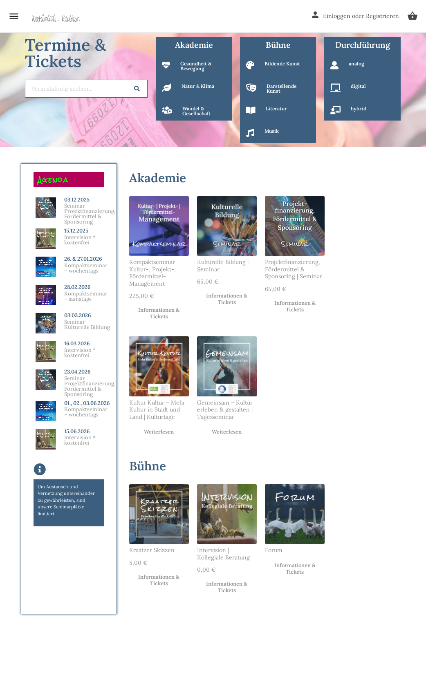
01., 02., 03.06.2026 (87, 403)
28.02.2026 (77, 287)
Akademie (194, 45)
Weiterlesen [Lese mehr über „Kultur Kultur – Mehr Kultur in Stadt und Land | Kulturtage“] (159, 432)
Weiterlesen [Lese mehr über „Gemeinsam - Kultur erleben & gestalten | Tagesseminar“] (227, 432)
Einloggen (336, 16)
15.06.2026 (77, 431)
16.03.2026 (77, 343)
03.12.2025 (77, 199)
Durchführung (362, 45)
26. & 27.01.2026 (83, 258)
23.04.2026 (77, 371)
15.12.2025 (76, 230)
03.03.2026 (77, 315)
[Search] (137, 88)
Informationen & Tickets (158, 313)
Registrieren (382, 16)
